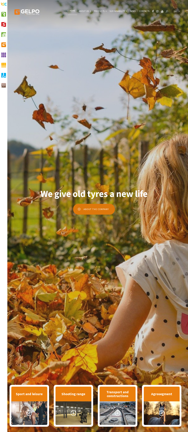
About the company (93, 209)
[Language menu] (177, 11)
